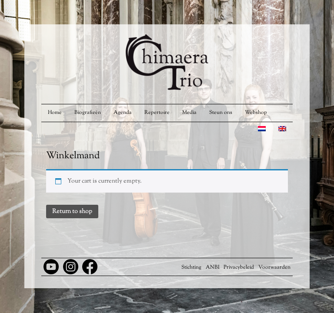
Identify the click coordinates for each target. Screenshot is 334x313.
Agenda (123, 113)
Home (55, 113)
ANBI (213, 267)
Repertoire (157, 113)
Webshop (256, 113)
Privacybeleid (239, 267)
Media (189, 113)
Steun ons (220, 113)
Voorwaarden (274, 267)
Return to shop (72, 211)
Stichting (191, 267)
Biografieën (87, 113)
